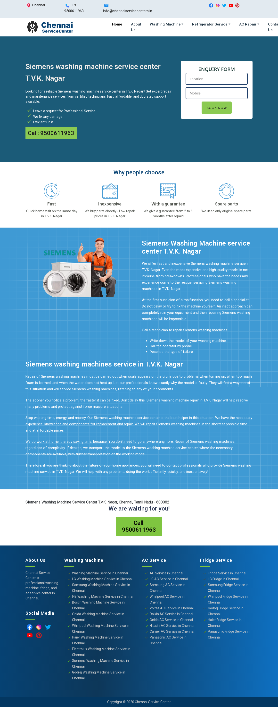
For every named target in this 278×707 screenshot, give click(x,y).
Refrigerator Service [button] (210, 24)
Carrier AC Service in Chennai (172, 631)
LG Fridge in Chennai (223, 579)
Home (117, 24)
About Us (136, 27)
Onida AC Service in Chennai (171, 620)
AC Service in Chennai (166, 573)
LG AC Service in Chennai (169, 579)
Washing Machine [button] (165, 24)
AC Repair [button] (247, 24)
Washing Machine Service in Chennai (100, 573)
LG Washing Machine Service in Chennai (102, 579)
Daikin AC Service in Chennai (171, 614)
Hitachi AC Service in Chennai (172, 626)
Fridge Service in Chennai (227, 573)
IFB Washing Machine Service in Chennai (102, 596)
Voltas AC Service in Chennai (172, 608)
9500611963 (57, 133)
